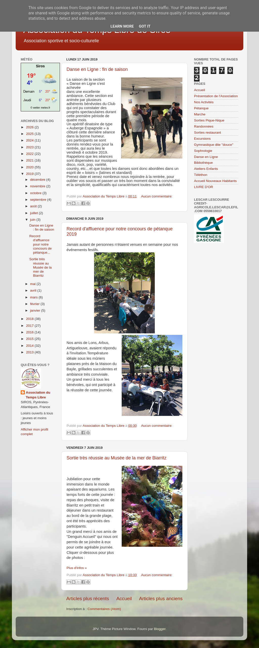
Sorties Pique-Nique (209, 120)
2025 (30, 134)
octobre (36, 193)
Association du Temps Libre (38, 395)
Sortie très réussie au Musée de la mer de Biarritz (116, 457)
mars (34, 297)
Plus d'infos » (77, 568)
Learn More (122, 26)
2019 (30, 174)
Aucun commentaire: (156, 196)
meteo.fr (45, 107)
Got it (144, 26)
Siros (40, 66)
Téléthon (200, 175)
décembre (38, 179)
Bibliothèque (203, 163)
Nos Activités (203, 102)
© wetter (35, 107)
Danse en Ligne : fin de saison (97, 69)
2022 (30, 154)
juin (33, 219)
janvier (35, 310)
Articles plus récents (87, 598)
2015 (30, 339)
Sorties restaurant (207, 132)
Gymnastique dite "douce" (213, 145)
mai (33, 284)
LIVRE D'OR (203, 187)
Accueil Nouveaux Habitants (215, 181)
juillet (34, 213)
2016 (30, 332)
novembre (38, 186)
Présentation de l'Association (216, 96)
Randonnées (203, 126)
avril (33, 290)
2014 (30, 346)
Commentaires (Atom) (104, 609)
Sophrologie (203, 151)
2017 (30, 326)
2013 (30, 352)
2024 (30, 140)
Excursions (202, 138)
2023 (30, 147)
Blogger (159, 629)
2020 (30, 167)
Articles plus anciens (161, 598)
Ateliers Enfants (206, 169)
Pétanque (201, 108)
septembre (38, 199)
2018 (30, 319)
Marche (199, 114)
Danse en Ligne (206, 157)
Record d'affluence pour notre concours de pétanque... (40, 244)
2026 (30, 127)
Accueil (124, 598)
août (34, 206)
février (35, 304)
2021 (30, 160)
